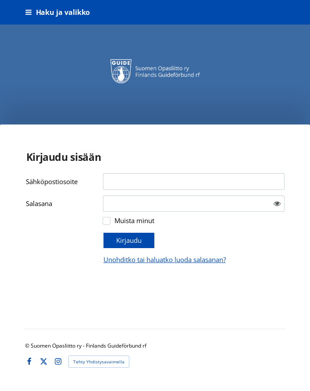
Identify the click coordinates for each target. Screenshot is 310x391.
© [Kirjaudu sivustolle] (28, 345)
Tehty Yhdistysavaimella (99, 362)
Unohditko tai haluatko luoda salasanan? (164, 259)
